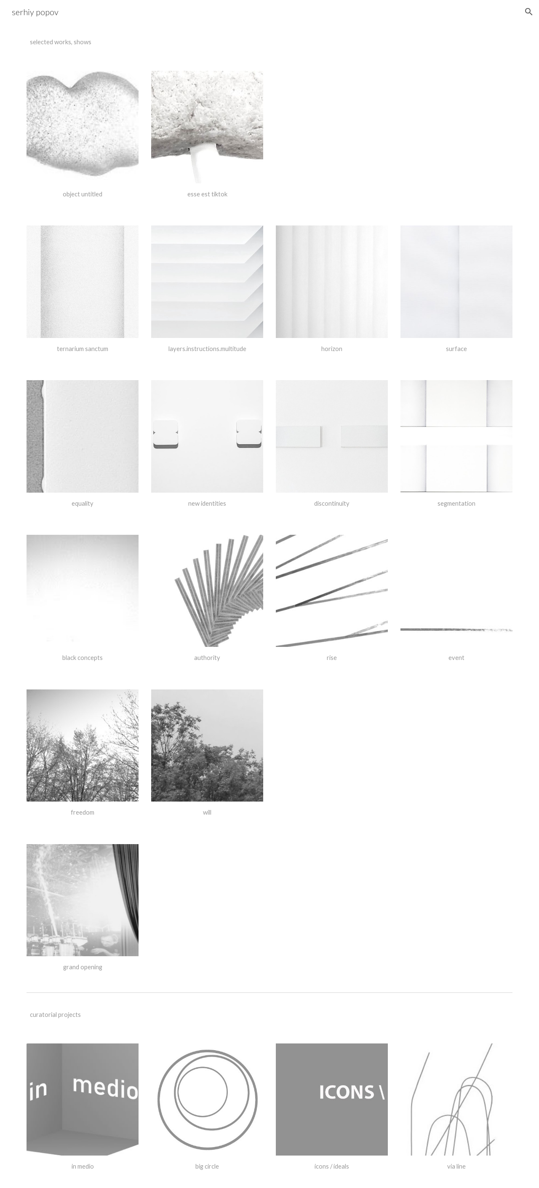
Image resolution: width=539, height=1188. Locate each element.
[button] (529, 12)
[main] (83, 42)
